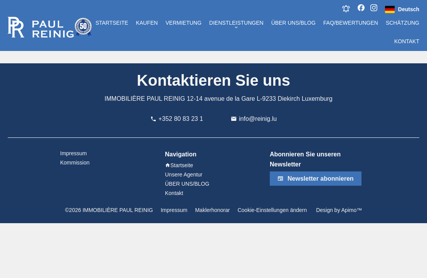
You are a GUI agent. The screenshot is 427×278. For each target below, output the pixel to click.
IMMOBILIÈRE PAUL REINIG (144, 98)
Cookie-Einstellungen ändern (272, 210)
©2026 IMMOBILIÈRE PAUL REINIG (109, 210)
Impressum (174, 210)
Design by (338, 210)
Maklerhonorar (212, 210)
